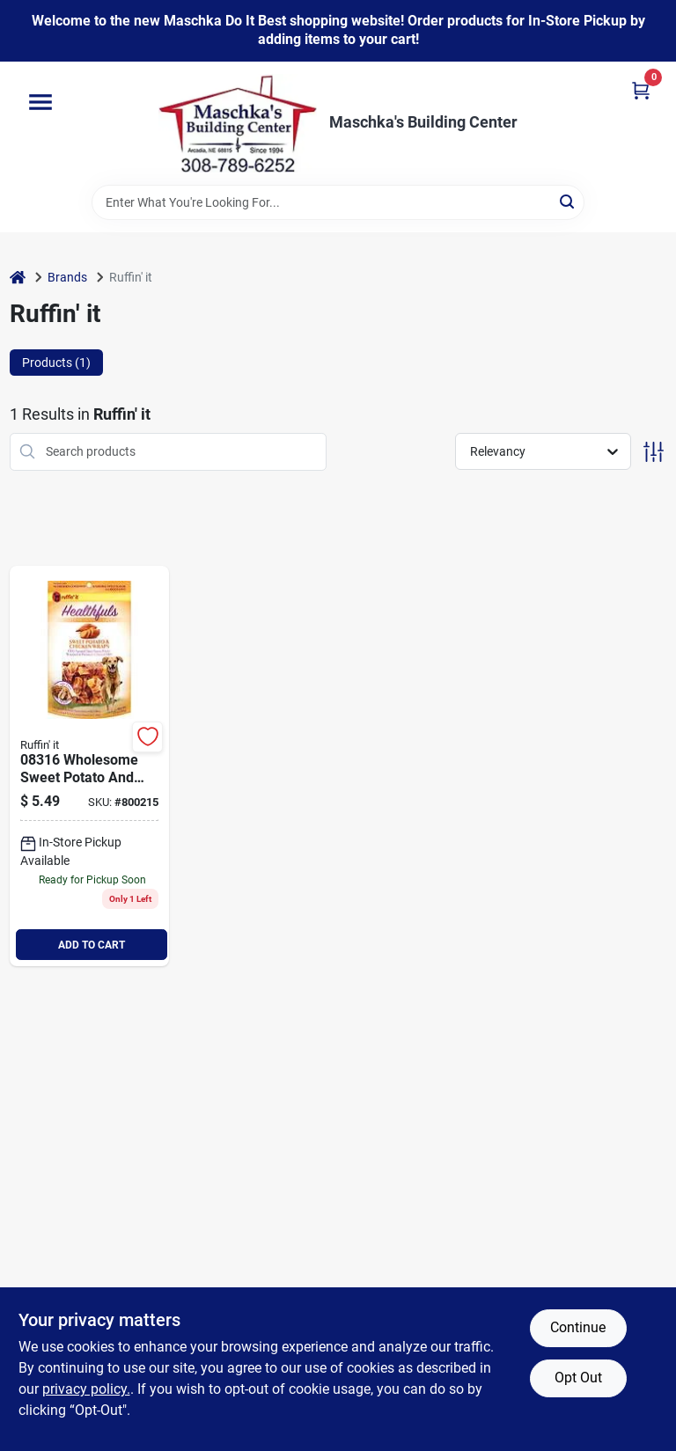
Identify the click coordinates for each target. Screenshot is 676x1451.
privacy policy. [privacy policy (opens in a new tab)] (86, 1389)
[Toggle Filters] (653, 452)
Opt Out (578, 1377)
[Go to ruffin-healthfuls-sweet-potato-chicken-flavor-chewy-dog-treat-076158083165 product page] (90, 766)
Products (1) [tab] (56, 362)
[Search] (568, 201)
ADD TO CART (91, 945)
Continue (578, 1327)
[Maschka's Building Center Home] (237, 123)
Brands (67, 277)
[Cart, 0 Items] (641, 90)
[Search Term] (338, 202)
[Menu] (40, 102)
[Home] (18, 277)
